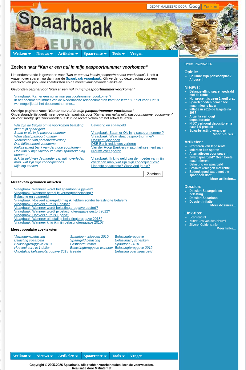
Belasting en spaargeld (108, 125)
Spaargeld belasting (85, 240)
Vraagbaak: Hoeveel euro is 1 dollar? (42, 204)
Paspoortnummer (83, 244)
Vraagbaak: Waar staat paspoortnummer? (122, 136)
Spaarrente (95, 53)
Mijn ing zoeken (26, 166)
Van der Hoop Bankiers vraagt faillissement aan (127, 147)
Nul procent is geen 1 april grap (212, 98)
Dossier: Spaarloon (105, 140)
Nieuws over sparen (106, 151)
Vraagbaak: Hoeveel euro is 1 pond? (41, 215)
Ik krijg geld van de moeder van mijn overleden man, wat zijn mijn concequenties (49, 160)
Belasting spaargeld (29, 240)
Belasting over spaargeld (133, 251)
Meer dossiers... (223, 205)
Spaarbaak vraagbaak (83, 78)
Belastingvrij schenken (131, 240)
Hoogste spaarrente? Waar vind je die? (120, 166)
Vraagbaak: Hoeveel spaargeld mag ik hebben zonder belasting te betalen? (70, 200)
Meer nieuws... (224, 134)
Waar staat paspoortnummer (35, 136)
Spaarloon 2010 (127, 244)
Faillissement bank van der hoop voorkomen (47, 147)
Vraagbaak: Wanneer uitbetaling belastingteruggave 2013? (58, 219)
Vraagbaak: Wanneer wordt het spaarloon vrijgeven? (53, 189)
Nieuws (44, 53)
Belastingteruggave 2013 (33, 244)
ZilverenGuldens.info (203, 224)
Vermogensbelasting (29, 236)
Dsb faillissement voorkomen (36, 143)
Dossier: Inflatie (200, 201)
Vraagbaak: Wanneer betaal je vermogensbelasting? (53, 193)
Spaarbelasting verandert (207, 130)
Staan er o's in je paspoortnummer (40, 132)
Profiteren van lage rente (207, 146)
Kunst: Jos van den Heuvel (207, 221)
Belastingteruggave (129, 236)
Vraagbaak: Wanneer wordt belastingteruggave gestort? (56, 207)
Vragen (136, 53)
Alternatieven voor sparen (208, 153)
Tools (118, 53)
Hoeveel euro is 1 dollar (32, 247)
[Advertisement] (91, 306)
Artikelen (68, 53)
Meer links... (226, 228)
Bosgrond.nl (197, 217)
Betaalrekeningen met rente (209, 168)
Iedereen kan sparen (204, 150)
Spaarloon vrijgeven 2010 (89, 236)
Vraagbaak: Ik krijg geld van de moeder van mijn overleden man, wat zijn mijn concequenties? (127, 160)
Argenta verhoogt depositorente (202, 118)
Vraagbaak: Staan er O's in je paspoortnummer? (127, 132)
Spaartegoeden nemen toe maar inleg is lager (208, 104)
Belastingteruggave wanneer (91, 247)
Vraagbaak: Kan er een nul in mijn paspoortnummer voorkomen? (62, 96)
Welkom (22, 53)
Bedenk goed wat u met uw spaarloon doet (209, 173)
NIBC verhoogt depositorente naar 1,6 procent (210, 125)
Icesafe (75, 251)
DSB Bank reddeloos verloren (113, 143)
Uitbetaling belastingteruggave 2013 (41, 251)
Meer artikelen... (223, 179)
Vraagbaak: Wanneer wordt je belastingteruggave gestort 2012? (62, 211)
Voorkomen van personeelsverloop (40, 140)
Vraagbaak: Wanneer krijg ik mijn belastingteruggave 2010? (58, 222)
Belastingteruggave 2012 (133, 247)
